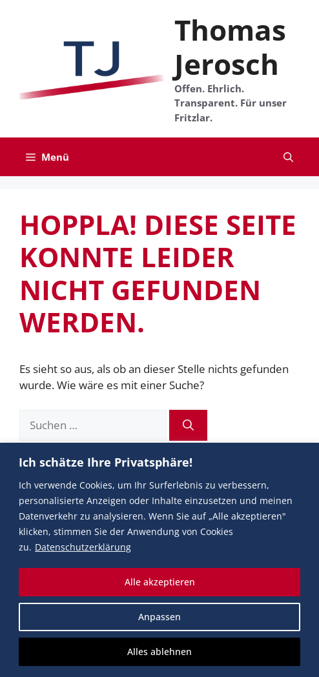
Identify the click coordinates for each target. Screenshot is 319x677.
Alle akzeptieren (160, 582)
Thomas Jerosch (230, 46)
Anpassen (159, 617)
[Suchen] (188, 425)
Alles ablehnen (159, 651)
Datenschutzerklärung (83, 547)
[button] (288, 156)
